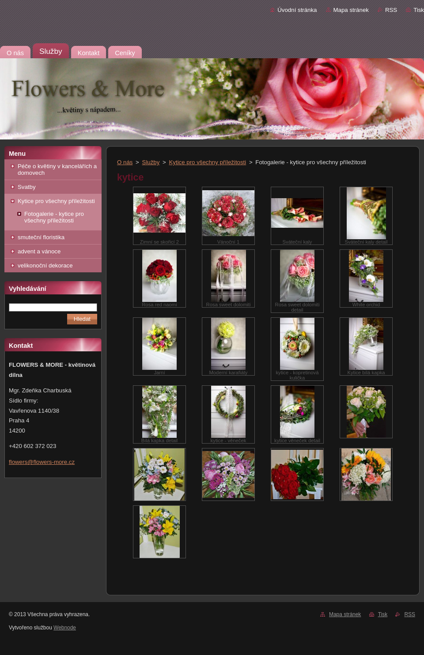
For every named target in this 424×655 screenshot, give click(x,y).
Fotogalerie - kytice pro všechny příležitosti (54, 217)
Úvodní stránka (297, 10)
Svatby (27, 187)
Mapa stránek (351, 10)
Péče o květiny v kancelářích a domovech (57, 169)
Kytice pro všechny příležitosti (56, 201)
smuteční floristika (41, 237)
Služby (151, 162)
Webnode (64, 628)
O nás (124, 162)
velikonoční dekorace (45, 265)
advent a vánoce (39, 251)
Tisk (418, 10)
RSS (391, 10)
